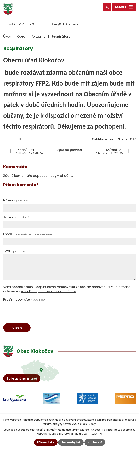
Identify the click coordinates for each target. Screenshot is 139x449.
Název (15, 200)
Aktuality (38, 36)
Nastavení (95, 442)
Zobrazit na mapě (22, 378)
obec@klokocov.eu (65, 24)
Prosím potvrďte (24, 299)
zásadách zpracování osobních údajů (48, 291)
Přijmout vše (45, 442)
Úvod (7, 36)
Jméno (16, 217)
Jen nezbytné (70, 442)
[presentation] (30, 310)
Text (14, 251)
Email (29, 234)
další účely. (89, 424)
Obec (21, 36)
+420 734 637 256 (23, 24)
